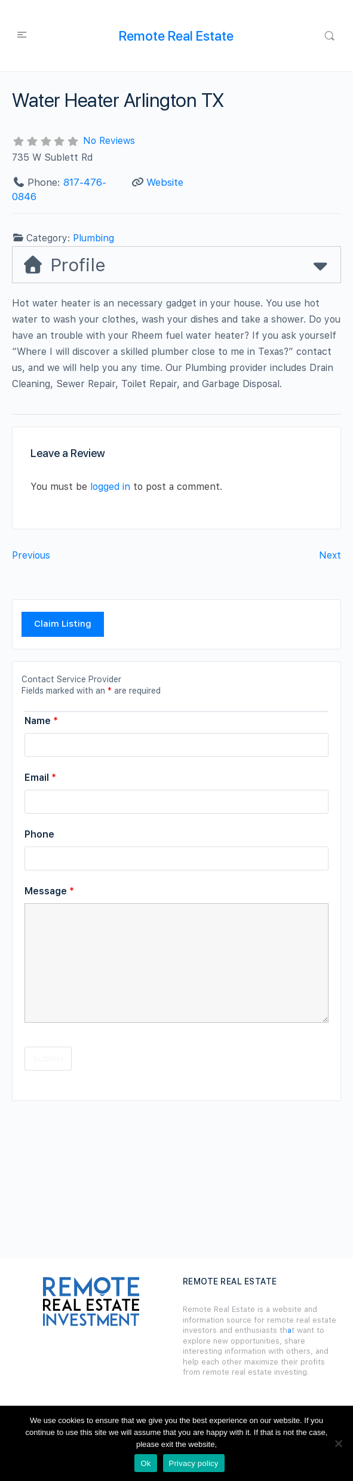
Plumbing (93, 238)
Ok (145, 1463)
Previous (31, 555)
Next (330, 555)
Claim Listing (62, 623)
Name (41, 720)
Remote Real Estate (176, 36)
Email (40, 777)
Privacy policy (194, 1463)
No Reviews (109, 140)
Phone (39, 834)
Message (49, 891)
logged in (110, 486)
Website (164, 182)
